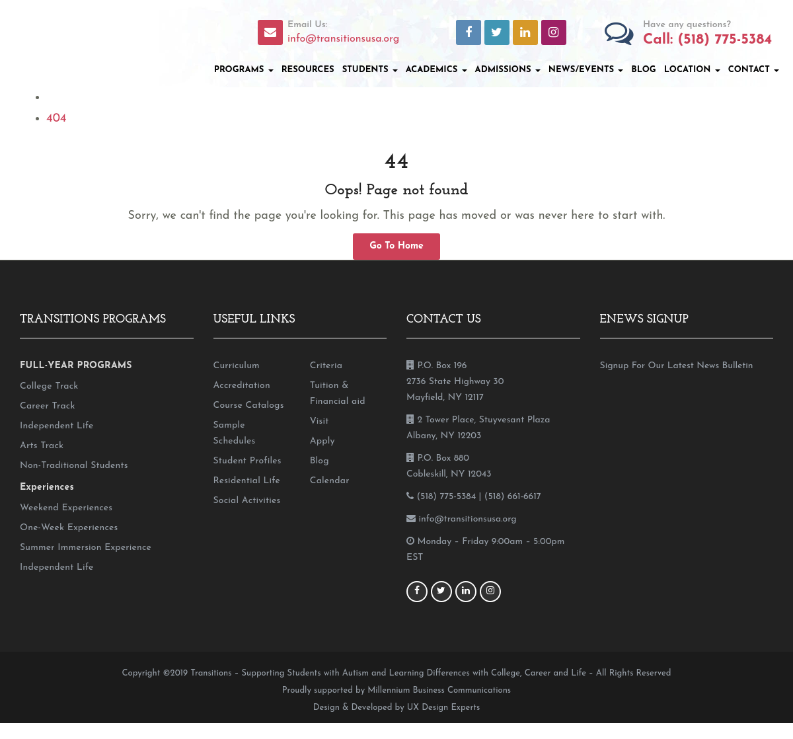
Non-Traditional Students (74, 466)
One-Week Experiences (69, 528)
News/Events (586, 69)
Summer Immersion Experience (85, 548)
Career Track (47, 406)
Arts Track (41, 446)
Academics (436, 69)
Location (692, 69)
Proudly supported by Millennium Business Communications (396, 690)
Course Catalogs (248, 405)
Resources (308, 69)
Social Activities (247, 501)
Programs (244, 69)
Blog (643, 69)
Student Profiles (247, 461)
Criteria (326, 366)
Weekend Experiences (66, 508)
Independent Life (56, 426)
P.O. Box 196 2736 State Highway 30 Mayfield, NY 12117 (455, 382)
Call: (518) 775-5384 (707, 40)
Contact (753, 69)
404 (56, 118)
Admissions (508, 69)
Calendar (330, 481)
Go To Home (396, 246)
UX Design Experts (443, 707)
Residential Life (246, 481)
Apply (322, 441)
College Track (49, 386)
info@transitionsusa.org (343, 39)
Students (370, 69)
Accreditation (241, 386)
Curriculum (236, 366)
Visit (319, 421)
